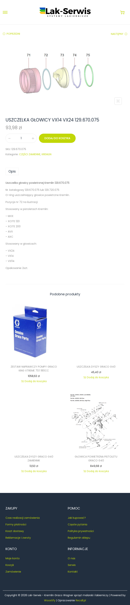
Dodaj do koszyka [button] (34, 381)
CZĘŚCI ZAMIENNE (29, 154)
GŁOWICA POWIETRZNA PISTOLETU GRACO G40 (96, 458)
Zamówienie (13, 571)
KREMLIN (46, 154)
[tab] (65, 171)
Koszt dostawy (15, 531)
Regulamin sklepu (79, 538)
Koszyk (10, 565)
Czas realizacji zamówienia (23, 518)
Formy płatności (16, 524)
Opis (12, 171)
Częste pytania (77, 524)
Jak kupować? (77, 518)
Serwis (72, 565)
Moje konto (13, 558)
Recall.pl (81, 600)
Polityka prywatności (81, 531)
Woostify (49, 600)
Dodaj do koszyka (57, 138)
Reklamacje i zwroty (18, 538)
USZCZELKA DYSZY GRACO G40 (96, 366)
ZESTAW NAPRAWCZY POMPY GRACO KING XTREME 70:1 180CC (34, 368)
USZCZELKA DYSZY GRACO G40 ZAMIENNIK (34, 458)
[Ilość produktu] (21, 138)
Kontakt (73, 571)
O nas (71, 558)
